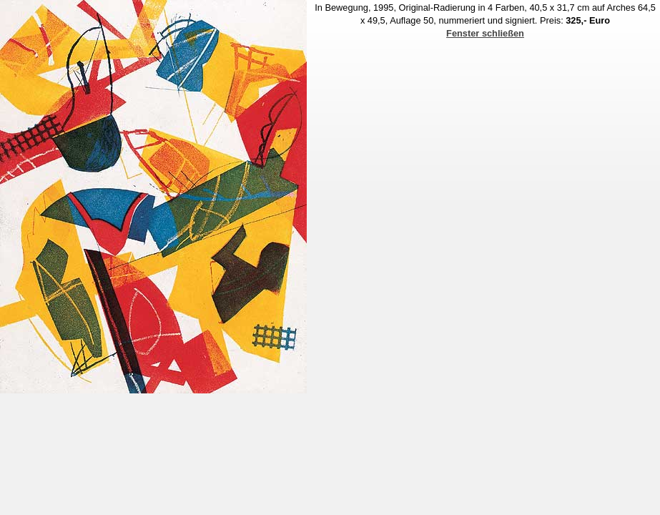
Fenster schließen (485, 33)
